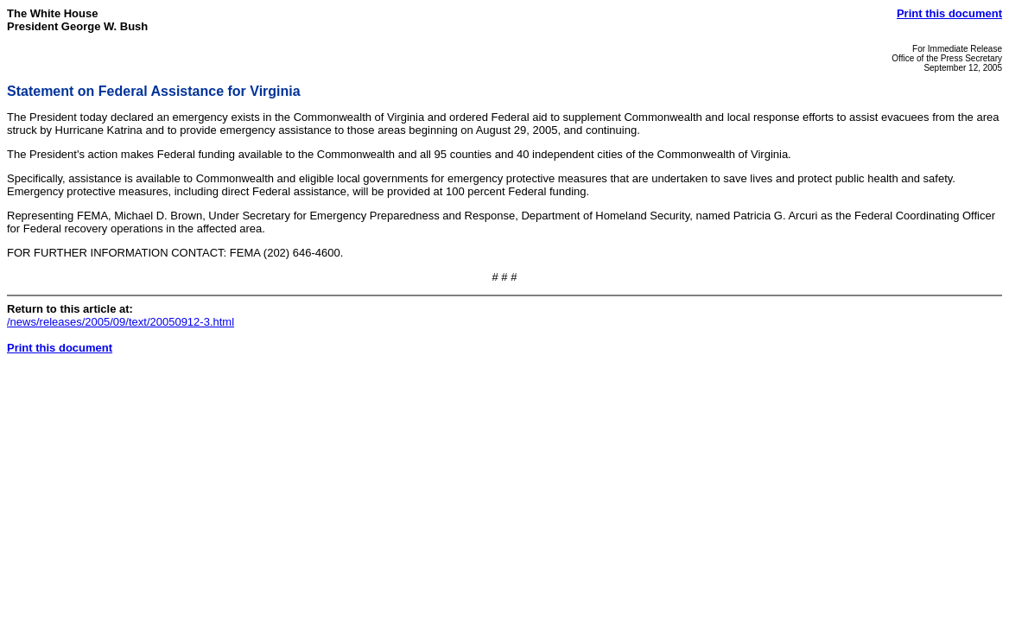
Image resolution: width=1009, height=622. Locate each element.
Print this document (949, 13)
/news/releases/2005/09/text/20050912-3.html (120, 321)
